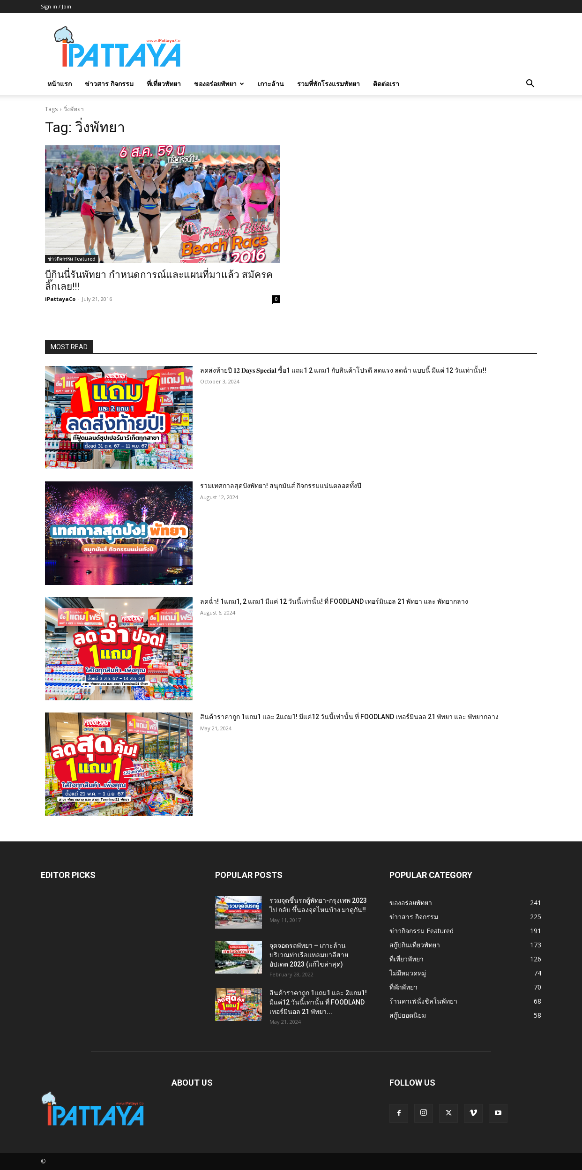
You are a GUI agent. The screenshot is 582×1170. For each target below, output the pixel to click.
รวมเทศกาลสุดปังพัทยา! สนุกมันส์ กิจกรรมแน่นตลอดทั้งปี (280, 485)
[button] (530, 84)
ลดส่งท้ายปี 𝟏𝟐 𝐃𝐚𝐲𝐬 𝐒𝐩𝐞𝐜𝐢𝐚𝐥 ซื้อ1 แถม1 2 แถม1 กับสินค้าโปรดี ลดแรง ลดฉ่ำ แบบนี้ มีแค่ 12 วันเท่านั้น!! (343, 370)
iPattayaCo (60, 298)
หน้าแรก (59, 83)
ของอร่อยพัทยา (219, 83)
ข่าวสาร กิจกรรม (109, 83)
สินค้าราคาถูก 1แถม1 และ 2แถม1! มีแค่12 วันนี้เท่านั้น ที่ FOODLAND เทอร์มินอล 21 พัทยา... (318, 1002)
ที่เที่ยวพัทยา (164, 83)
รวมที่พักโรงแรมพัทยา (328, 83)
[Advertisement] (370, 47)
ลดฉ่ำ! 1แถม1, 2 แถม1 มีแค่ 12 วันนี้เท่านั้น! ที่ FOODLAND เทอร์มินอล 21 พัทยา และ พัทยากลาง (334, 601)
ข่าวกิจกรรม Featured (72, 258)
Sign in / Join (56, 6)
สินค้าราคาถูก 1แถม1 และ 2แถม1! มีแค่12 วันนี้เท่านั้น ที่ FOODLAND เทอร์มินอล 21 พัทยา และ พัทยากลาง (349, 716)
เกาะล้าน (271, 83)
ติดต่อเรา (386, 83)
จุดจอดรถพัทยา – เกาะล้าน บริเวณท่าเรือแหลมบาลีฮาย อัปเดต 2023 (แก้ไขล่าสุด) (308, 955)
